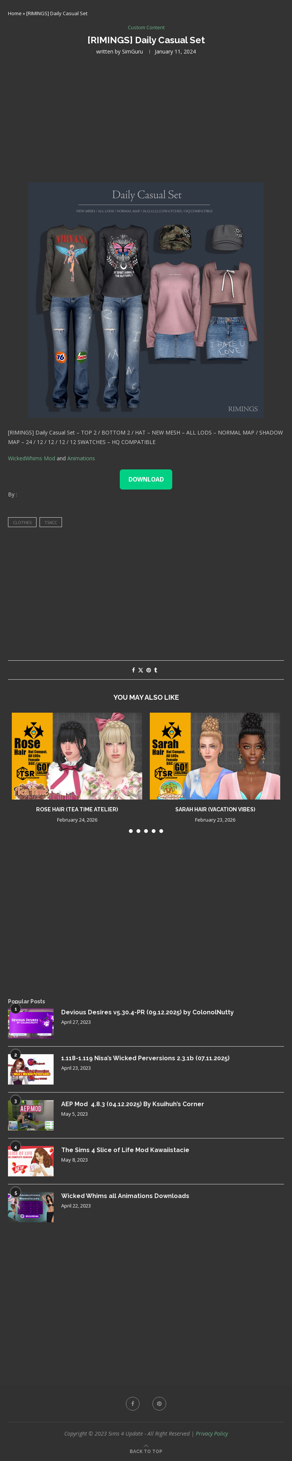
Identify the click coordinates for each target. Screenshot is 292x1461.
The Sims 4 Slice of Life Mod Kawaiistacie (125, 1150)
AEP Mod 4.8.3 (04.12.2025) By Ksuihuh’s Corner (132, 1104)
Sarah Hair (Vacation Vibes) (215, 809)
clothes (22, 522)
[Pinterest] (159, 1404)
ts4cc (50, 522)
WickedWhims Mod (31, 458)
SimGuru (132, 51)
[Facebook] (133, 1404)
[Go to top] (146, 1451)
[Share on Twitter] (140, 670)
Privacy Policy (212, 1433)
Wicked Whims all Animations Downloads (125, 1196)
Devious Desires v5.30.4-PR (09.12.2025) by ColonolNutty (147, 1012)
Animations (81, 458)
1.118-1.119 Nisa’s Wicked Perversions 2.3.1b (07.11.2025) (145, 1058)
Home (15, 13)
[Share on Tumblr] (155, 670)
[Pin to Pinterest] (148, 670)
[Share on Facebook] (133, 670)
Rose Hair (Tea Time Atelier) (77, 809)
